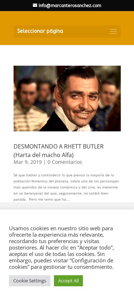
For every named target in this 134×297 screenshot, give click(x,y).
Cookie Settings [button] (29, 280)
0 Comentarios (65, 161)
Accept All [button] (68, 280)
